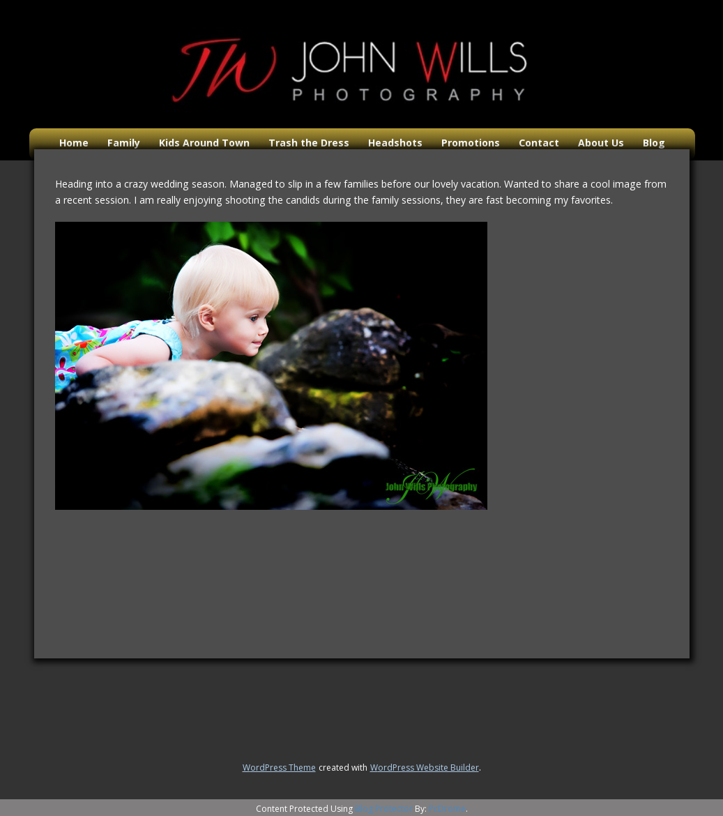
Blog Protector (384, 809)
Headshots (395, 142)
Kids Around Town (204, 142)
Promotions (470, 142)
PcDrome (447, 809)
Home (74, 142)
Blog (654, 142)
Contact (539, 142)
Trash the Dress (308, 142)
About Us (601, 142)
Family (123, 142)
